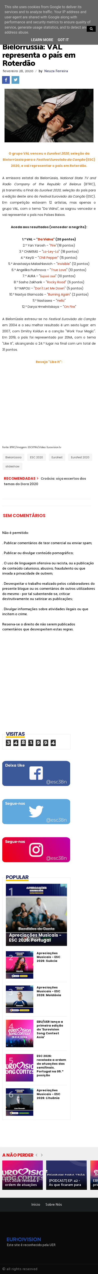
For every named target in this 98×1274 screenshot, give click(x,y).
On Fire (69, 306)
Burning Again (59, 294)
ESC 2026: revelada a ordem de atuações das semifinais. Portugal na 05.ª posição (51, 1065)
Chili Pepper (48, 257)
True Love (58, 270)
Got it (63, 40)
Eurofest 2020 (80, 457)
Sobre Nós (53, 1205)
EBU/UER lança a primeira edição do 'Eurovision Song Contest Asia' (50, 1029)
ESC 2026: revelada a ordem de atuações (21, 1183)
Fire (53, 245)
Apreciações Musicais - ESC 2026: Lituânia (48, 1094)
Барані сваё (48, 276)
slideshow (12, 466)
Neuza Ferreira (56, 71)
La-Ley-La (51, 251)
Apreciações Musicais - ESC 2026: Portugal (35, 938)
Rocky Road (56, 282)
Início (35, 1205)
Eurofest (57, 457)
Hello (61, 300)
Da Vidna (45, 239)
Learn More (42, 40)
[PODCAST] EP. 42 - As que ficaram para (65, 1183)
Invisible (63, 264)
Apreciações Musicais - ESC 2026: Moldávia (49, 991)
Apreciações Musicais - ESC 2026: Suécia (48, 957)
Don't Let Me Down (50, 288)
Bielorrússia (13, 457)
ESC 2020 (36, 457)
